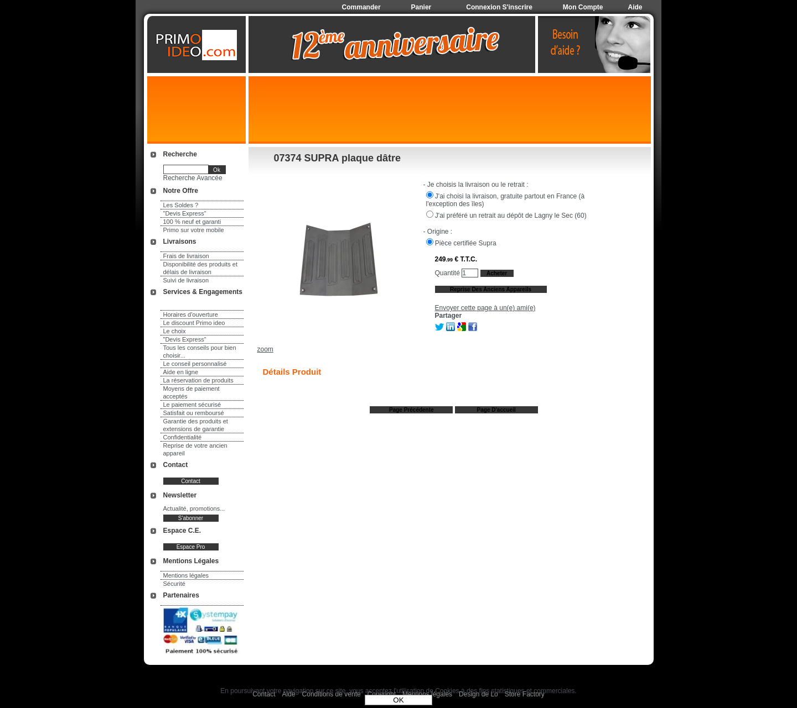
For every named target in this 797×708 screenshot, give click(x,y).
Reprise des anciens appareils (490, 289)
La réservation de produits (198, 380)
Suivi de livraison (186, 280)
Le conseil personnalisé (195, 363)
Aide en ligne (181, 372)
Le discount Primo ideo (194, 322)
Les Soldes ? (181, 205)
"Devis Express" (184, 213)
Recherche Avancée (192, 178)
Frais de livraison (186, 256)
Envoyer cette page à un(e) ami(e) (485, 308)
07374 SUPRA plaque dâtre (337, 158)
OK (398, 700)
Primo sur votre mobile (193, 230)
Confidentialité (182, 437)
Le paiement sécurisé (192, 404)
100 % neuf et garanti (192, 221)
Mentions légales (186, 575)
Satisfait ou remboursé (193, 413)
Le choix (174, 331)
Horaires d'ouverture (190, 314)
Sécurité (174, 583)
